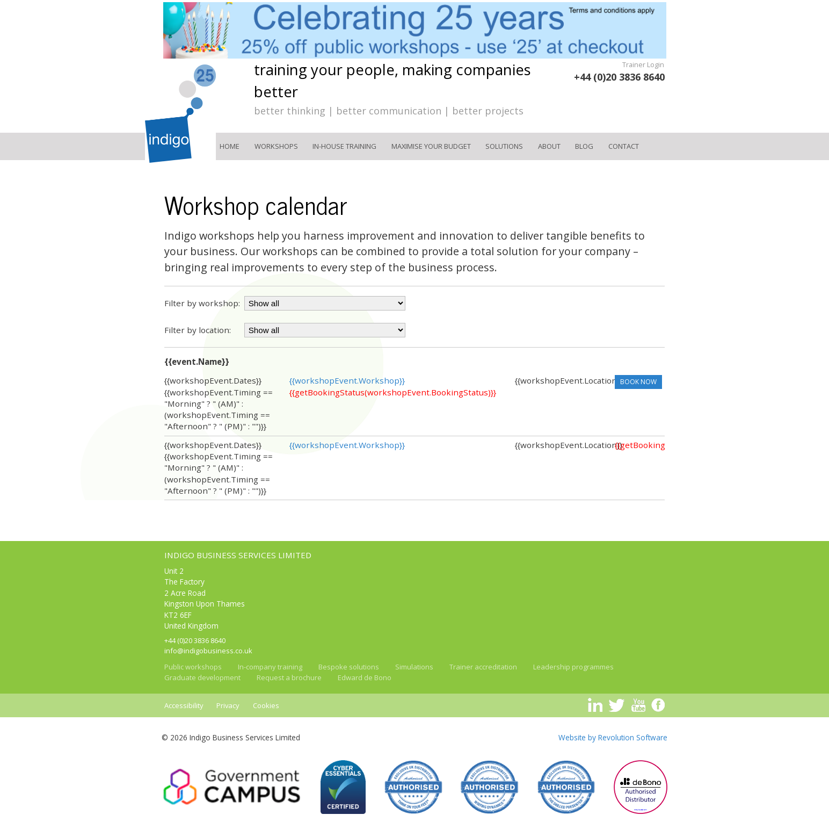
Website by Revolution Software (612, 737)
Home (229, 146)
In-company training (270, 667)
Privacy (227, 705)
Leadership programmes (573, 667)
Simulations (414, 667)
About (549, 146)
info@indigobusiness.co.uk (208, 650)
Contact (623, 146)
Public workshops (193, 667)
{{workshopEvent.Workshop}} (347, 380)
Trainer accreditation (483, 667)
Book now (638, 381)
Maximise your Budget (431, 146)
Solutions (504, 146)
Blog (584, 146)
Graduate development (202, 677)
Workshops (276, 146)
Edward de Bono (364, 677)
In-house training (344, 146)
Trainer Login (643, 64)
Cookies (266, 705)
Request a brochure (289, 677)
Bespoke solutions (348, 667)
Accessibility (183, 705)
